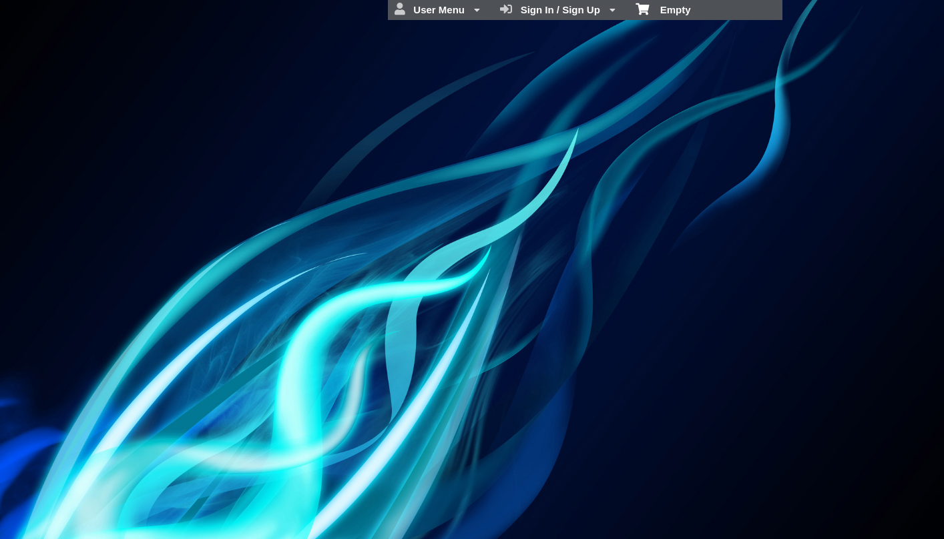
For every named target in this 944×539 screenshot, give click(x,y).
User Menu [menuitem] (437, 9)
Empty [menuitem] (663, 8)
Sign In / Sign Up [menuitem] (558, 9)
